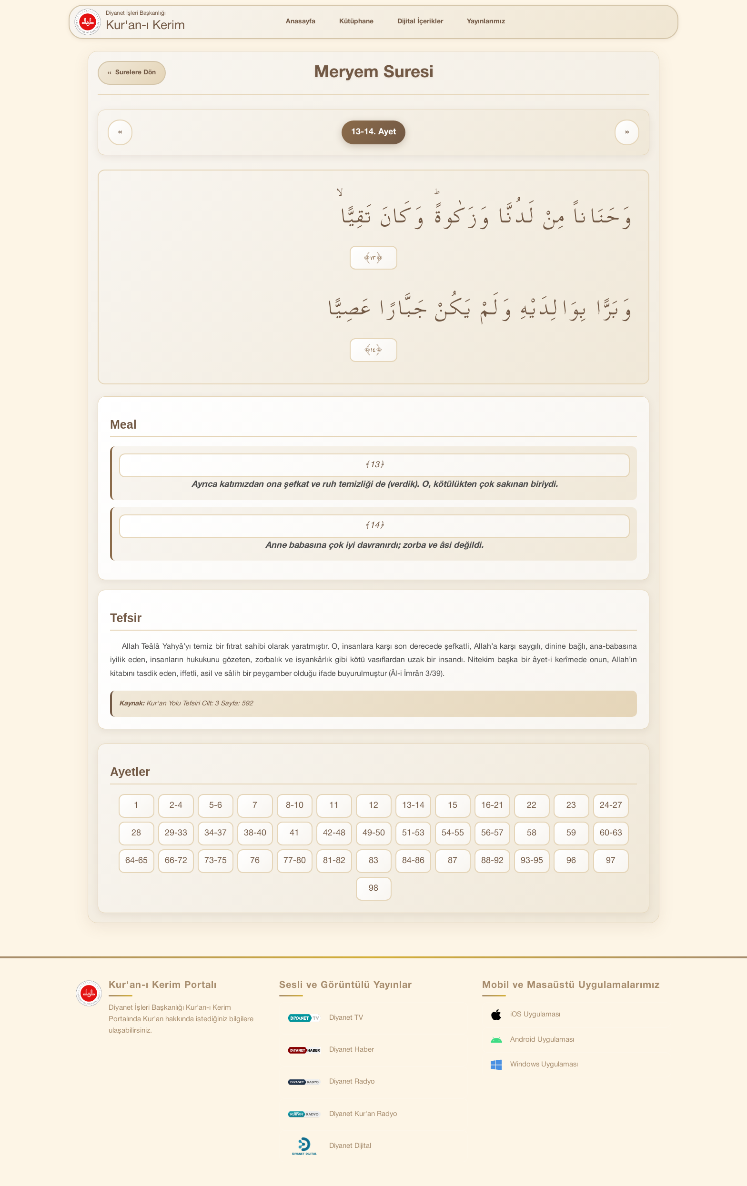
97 (611, 861)
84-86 (413, 861)
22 (531, 806)
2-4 (176, 806)
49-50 (374, 834)
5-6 (215, 806)
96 (571, 861)
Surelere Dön (132, 73)
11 (334, 806)
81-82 (334, 861)
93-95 (532, 861)
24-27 (611, 806)
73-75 (215, 861)
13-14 (413, 806)
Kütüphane (356, 22)
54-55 (453, 834)
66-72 (176, 861)
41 (294, 834)
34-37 (215, 834)
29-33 (176, 834)
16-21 (492, 806)
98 (373, 889)
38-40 (255, 834)
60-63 (611, 834)
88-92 (492, 861)
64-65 (136, 861)
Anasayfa (300, 22)
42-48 (334, 834)
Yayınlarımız (486, 22)
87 (452, 861)
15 (452, 806)
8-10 (294, 806)
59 (571, 834)
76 (255, 861)
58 (531, 834)
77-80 (294, 861)
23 (571, 806)
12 (373, 806)
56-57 (492, 834)
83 (373, 861)
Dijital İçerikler (420, 22)
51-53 (413, 834)
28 (136, 834)
